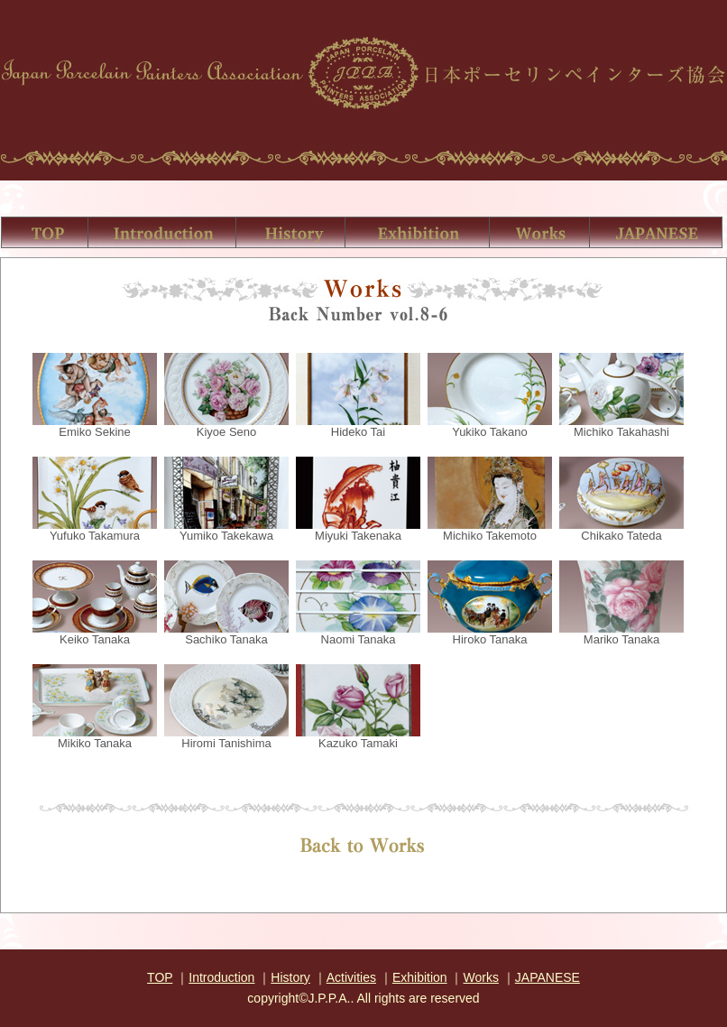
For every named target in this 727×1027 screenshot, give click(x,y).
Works (480, 977)
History (290, 977)
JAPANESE (547, 977)
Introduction (221, 977)
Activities (351, 977)
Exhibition (419, 977)
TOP (159, 977)
